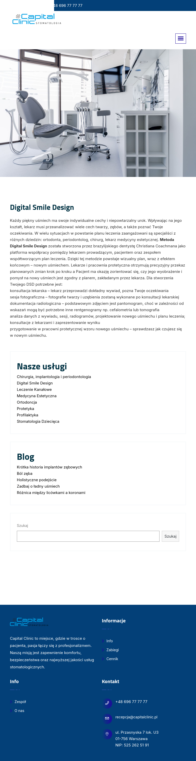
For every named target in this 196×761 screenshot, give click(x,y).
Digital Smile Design (35, 383)
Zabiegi (110, 650)
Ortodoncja (27, 402)
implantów (53, 467)
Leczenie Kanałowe (34, 389)
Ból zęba (24, 473)
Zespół (18, 701)
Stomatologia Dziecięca (38, 421)
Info (107, 641)
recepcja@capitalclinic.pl (136, 717)
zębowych (72, 467)
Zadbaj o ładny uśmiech (38, 486)
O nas (17, 710)
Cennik (110, 659)
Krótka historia (30, 467)
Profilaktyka (27, 415)
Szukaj (22, 525)
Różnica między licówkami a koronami (51, 492)
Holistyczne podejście (37, 479)
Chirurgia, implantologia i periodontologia (54, 376)
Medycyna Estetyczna (37, 395)
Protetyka (25, 408)
